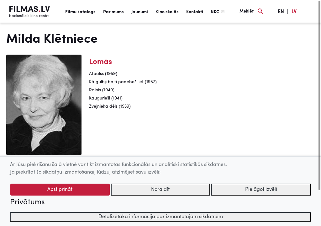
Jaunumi (139, 12)
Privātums (27, 202)
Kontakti (194, 12)
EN (281, 11)
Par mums (113, 12)
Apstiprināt (59, 189)
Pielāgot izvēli (261, 189)
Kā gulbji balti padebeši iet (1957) (123, 82)
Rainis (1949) (101, 90)
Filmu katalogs (80, 12)
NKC (215, 12)
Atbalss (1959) (103, 74)
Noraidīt (160, 189)
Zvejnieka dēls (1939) (110, 106)
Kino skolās (167, 12)
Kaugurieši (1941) (106, 98)
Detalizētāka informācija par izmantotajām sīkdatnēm (160, 216)
